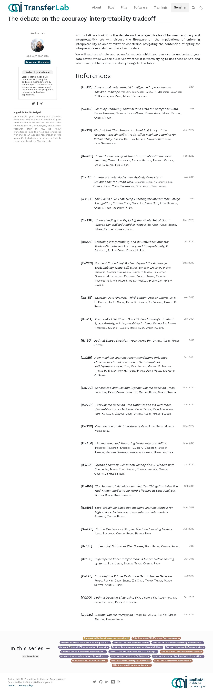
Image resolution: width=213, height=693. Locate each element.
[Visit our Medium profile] (113, 683)
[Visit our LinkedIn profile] (107, 683)
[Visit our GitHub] (100, 683)
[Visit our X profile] (94, 683)
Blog (111, 7)
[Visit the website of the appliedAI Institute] (188, 682)
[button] (137, 92)
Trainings (160, 7)
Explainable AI (30, 656)
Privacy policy (26, 685)
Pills (124, 7)
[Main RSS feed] (119, 683)
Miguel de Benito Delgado (28, 112)
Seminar (180, 7)
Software (140, 7)
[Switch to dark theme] (201, 8)
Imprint (11, 685)
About (96, 7)
